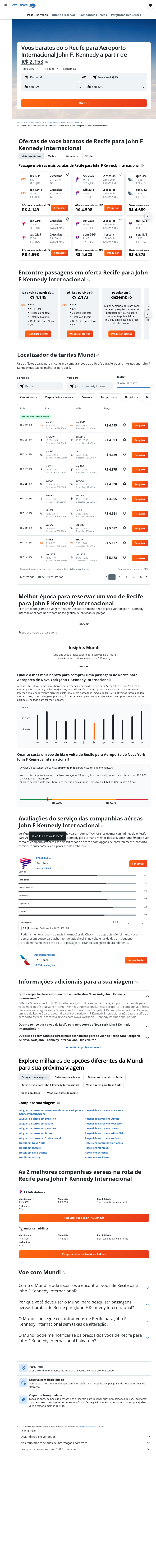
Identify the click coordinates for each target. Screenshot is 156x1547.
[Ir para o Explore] (5, 45)
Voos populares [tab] (30, 1094)
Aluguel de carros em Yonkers (103, 1139)
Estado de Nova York (55, 122)
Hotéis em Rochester (97, 1158)
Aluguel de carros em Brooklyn (37, 1120)
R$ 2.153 (32, 61)
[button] (6, 5)
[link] (38, 333)
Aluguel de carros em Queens (102, 1129)
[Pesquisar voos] (5, 15)
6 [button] (141, 577)
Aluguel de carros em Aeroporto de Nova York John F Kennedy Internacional (51, 1113)
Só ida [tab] (89, 156)
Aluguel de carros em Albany (36, 1125)
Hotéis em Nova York (32, 1144)
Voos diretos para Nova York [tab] (103, 1086)
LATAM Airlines (43, 859)
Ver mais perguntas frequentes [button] (84, 1048)
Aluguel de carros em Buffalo (102, 1120)
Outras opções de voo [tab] (67, 1078)
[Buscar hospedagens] (5, 23)
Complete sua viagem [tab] (34, 1078)
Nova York (74, 122)
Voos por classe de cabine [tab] (62, 1094)
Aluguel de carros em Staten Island (40, 1139)
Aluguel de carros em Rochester (104, 1125)
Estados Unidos (33, 122)
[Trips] (5, 54)
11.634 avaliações (44, 966)
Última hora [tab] (71, 156)
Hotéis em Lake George (33, 1154)
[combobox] (71, 69)
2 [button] (119, 577)
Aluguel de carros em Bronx (35, 1134)
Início (19, 122)
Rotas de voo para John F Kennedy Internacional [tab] (50, 1086)
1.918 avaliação (43, 870)
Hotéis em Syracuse (96, 1154)
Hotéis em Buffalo (30, 1149)
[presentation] (46, 62)
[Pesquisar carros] (5, 30)
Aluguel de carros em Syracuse (37, 1129)
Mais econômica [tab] (31, 156)
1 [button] (112, 577)
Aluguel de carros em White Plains (105, 1134)
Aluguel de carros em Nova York (104, 1111)
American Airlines (45, 956)
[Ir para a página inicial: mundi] (24, 5)
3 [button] (126, 577)
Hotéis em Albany (29, 1158)
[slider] (152, 387)
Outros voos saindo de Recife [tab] (105, 1078)
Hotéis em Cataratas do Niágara (104, 1144)
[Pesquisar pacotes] (5, 37)
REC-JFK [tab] (84, 624)
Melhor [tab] (52, 156)
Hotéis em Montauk (97, 1149)
